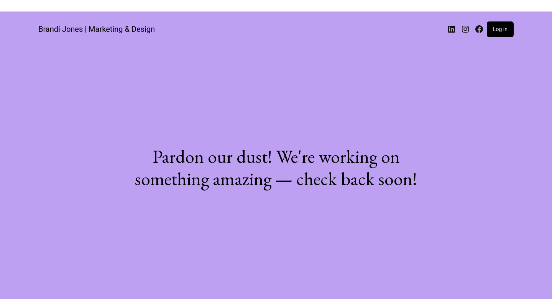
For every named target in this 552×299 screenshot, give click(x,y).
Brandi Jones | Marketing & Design (96, 29)
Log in (500, 29)
